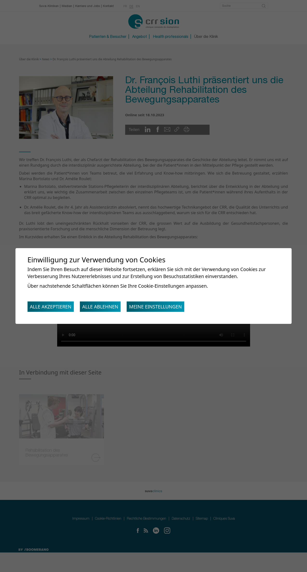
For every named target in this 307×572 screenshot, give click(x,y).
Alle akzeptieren (52, 307)
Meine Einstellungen (161, 307)
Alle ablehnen (103, 307)
